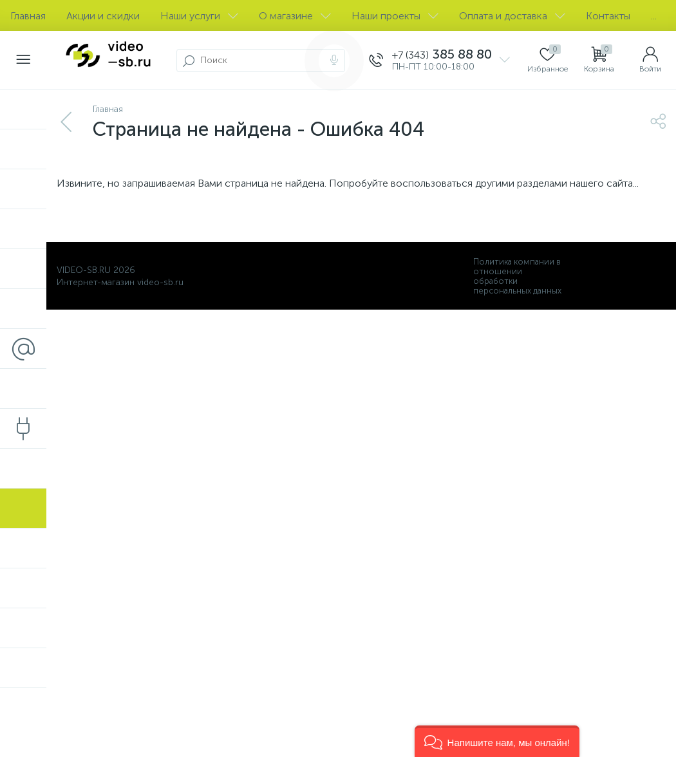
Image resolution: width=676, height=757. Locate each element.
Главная (28, 16)
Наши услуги (199, 16)
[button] (497, 741)
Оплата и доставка (512, 16)
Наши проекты (395, 16)
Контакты (608, 16)
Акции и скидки (103, 16)
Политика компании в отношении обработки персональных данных (517, 276)
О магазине (295, 16)
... (654, 16)
